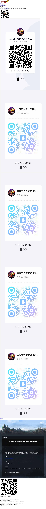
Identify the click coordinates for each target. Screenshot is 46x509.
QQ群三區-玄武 (20, 8)
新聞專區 (5, 437)
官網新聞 (1, 5)
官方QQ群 (9, 8)
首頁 (3, 437)
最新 (5, 5)
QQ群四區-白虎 (24, 8)
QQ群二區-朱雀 (16, 8)
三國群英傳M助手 (5, 8)
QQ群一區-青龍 (12, 8)
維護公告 (4, 5)
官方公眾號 (1, 8)
